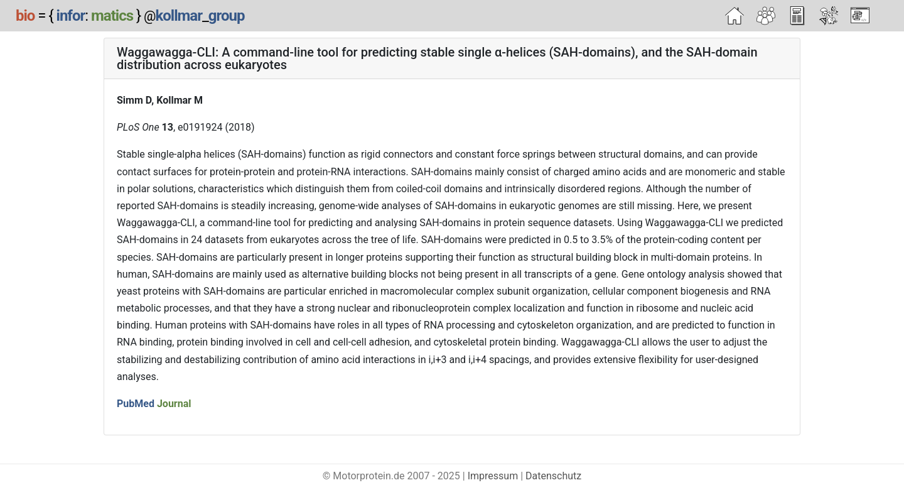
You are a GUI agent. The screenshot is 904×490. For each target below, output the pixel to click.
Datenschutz (553, 476)
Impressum (493, 476)
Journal (174, 404)
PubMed (135, 404)
